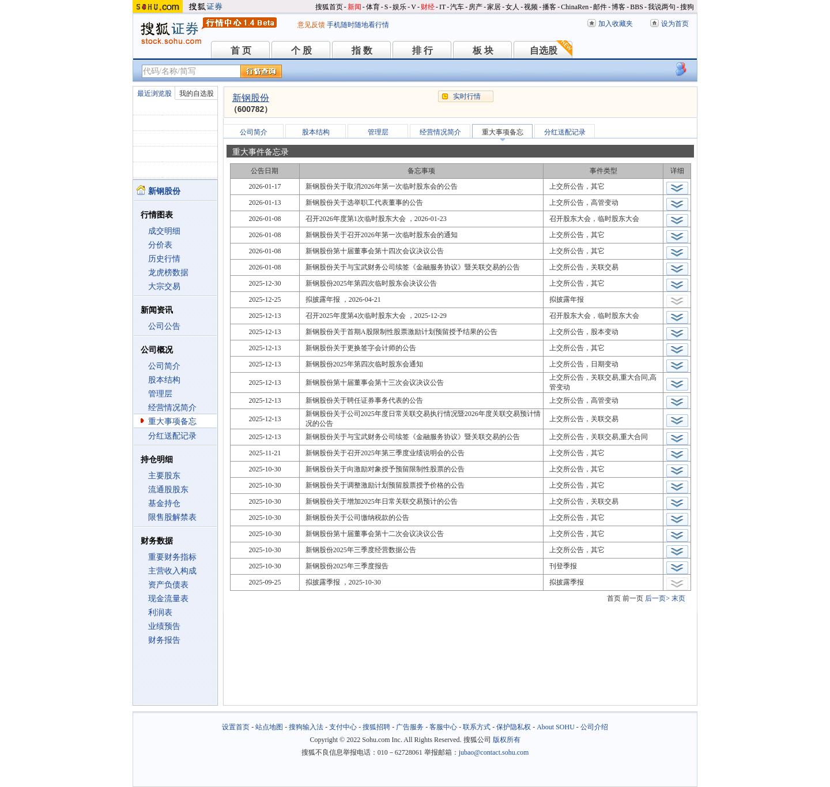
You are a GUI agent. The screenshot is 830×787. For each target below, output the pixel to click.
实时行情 (467, 96)
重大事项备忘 (172, 421)
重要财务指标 (172, 557)
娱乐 (399, 7)
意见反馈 (311, 25)
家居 (494, 7)
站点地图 (269, 727)
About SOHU (556, 727)
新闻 (354, 7)
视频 (531, 7)
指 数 (362, 50)
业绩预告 (164, 626)
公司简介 (164, 366)
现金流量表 (168, 598)
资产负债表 (168, 584)
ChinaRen (574, 7)
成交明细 (164, 231)
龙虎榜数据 (168, 272)
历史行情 (164, 258)
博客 (618, 7)
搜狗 (687, 7)
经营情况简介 (172, 407)
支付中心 (343, 727)
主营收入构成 (172, 571)
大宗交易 (164, 286)
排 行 (422, 50)
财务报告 (164, 640)
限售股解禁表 (172, 517)
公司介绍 (594, 727)
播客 (549, 7)
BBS (636, 7)
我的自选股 (196, 93)
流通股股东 (168, 489)
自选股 (543, 50)
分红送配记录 (172, 436)
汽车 (457, 7)
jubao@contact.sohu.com (494, 752)
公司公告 (164, 326)
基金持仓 (164, 503)
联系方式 (477, 727)
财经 (428, 7)
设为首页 (675, 24)
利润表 (160, 612)
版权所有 (506, 740)
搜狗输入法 (306, 727)
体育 (373, 7)
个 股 (301, 50)
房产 (475, 7)
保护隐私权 (513, 727)
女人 (512, 7)
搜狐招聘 (376, 727)
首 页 (241, 50)
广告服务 (410, 727)
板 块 (483, 50)
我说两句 (662, 7)
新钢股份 (250, 98)
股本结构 (164, 380)
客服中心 (443, 727)
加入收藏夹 (615, 24)
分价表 (160, 245)
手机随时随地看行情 (358, 25)
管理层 (160, 393)
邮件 (600, 7)
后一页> (657, 598)
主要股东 (164, 475)
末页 (678, 598)
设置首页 (236, 727)
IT (442, 7)
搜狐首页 (329, 7)
